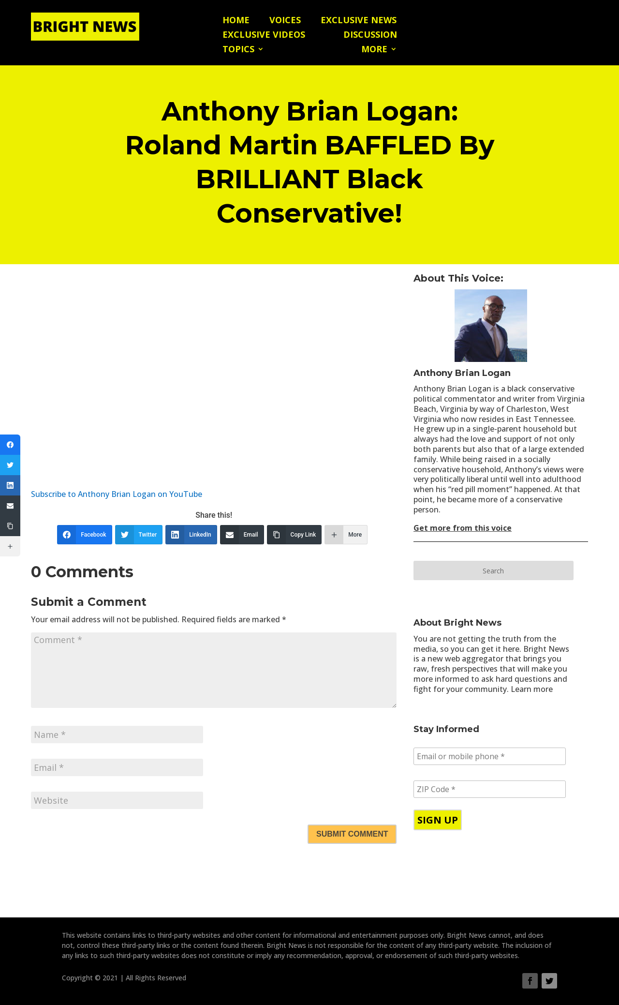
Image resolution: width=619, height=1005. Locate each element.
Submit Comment (352, 834)
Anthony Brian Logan (462, 373)
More (374, 50)
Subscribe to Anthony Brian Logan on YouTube (116, 494)
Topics (238, 50)
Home (236, 21)
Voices (285, 21)
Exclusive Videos (263, 35)
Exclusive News (359, 21)
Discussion (370, 35)
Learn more (532, 689)
